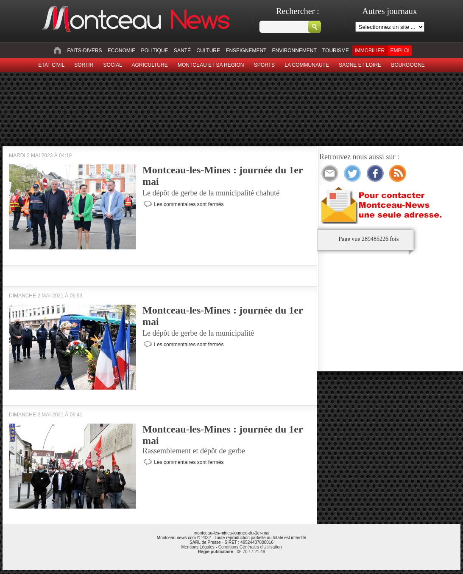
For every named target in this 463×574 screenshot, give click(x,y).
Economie (121, 51)
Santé (182, 51)
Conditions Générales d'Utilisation (250, 547)
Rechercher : (297, 11)
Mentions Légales (197, 547)
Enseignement (246, 51)
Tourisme (335, 51)
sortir (83, 65)
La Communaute (306, 65)
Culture (208, 51)
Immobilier (369, 51)
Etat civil (51, 65)
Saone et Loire (360, 65)
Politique (154, 51)
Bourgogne (407, 65)
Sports (264, 65)
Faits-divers (84, 51)
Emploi (399, 51)
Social (112, 65)
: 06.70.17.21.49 (231, 551)
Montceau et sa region (211, 65)
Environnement (294, 51)
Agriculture (150, 65)
